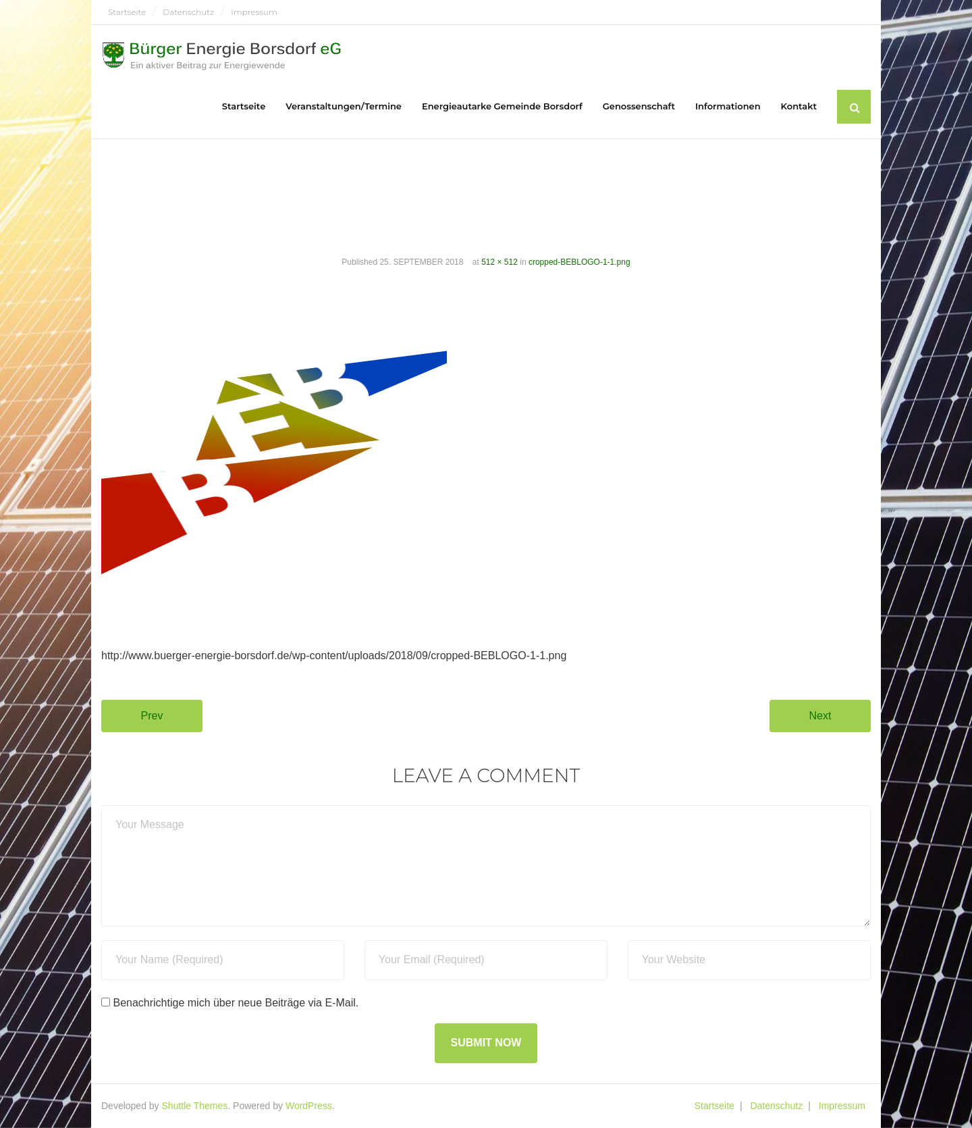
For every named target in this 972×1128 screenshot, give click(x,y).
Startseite (127, 12)
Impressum (254, 12)
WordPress (309, 1105)
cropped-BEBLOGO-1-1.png (579, 262)
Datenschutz (188, 12)
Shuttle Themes (195, 1105)
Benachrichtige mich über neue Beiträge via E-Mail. (235, 1002)
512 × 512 (499, 262)
